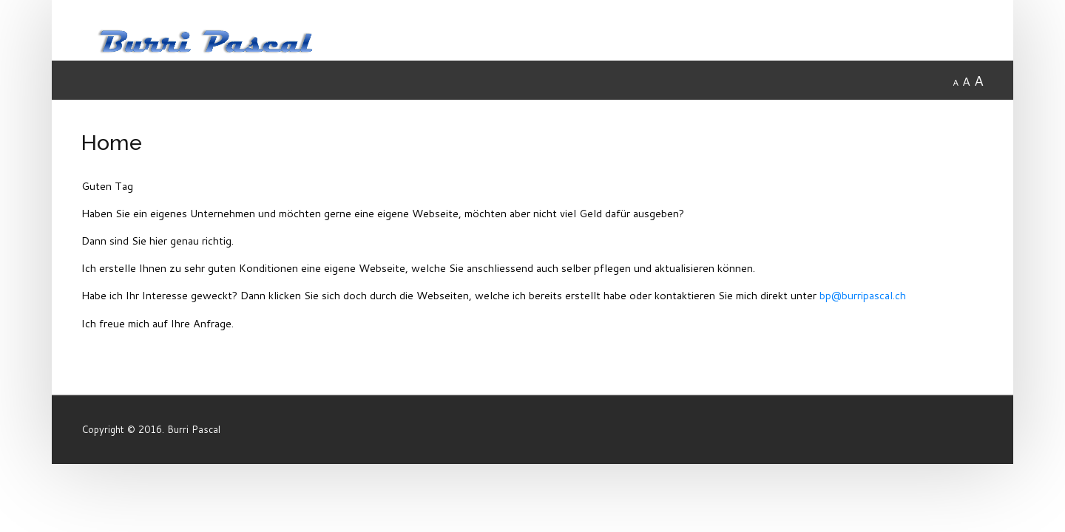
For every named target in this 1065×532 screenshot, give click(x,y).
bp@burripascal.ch (862, 295)
